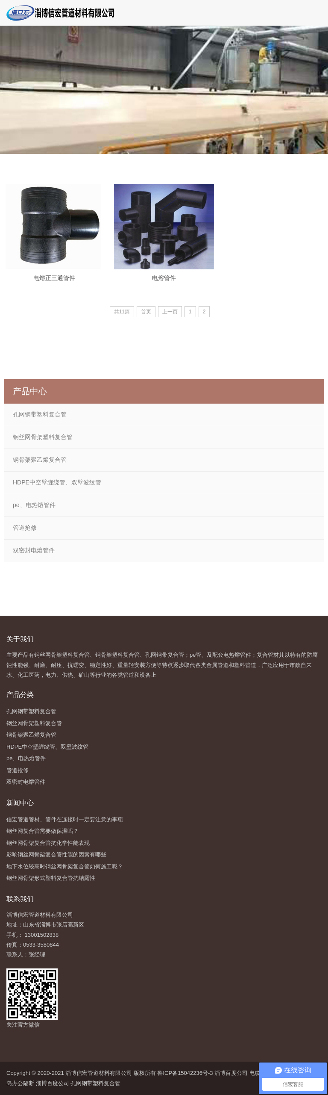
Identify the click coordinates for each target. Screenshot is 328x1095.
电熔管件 (164, 277)
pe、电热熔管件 (34, 505)
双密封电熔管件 (34, 550)
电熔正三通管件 (54, 277)
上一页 (170, 312)
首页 (146, 312)
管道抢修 (25, 527)
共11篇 (122, 312)
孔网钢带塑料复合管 (40, 414)
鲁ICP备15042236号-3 (184, 1073)
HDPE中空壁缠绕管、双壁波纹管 (57, 482)
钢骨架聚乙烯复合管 (40, 459)
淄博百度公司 (231, 1073)
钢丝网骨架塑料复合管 (43, 437)
